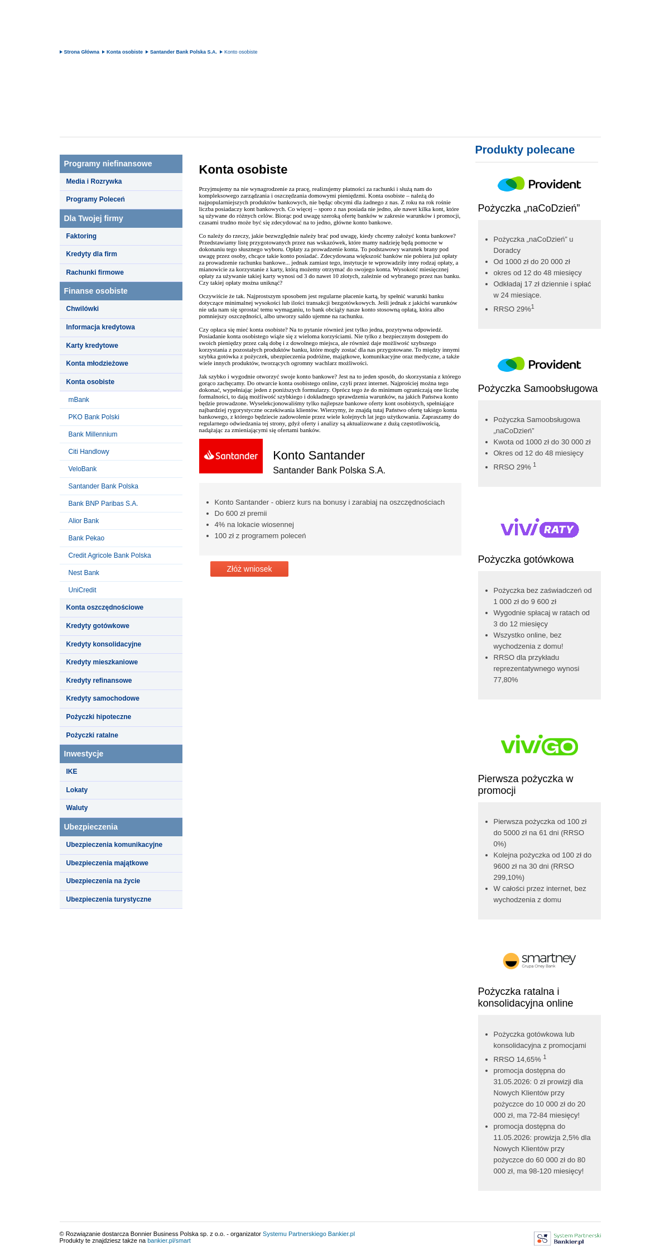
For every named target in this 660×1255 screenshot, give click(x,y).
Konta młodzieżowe (97, 363)
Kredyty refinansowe (99, 680)
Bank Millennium (93, 434)
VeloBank (83, 469)
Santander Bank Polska (103, 486)
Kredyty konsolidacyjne (104, 644)
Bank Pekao (87, 538)
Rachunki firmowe (95, 272)
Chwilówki (82, 309)
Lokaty (77, 790)
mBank (79, 400)
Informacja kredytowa (100, 327)
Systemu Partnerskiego (294, 1233)
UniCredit (83, 590)
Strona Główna (82, 52)
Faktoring (81, 236)
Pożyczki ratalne (92, 735)
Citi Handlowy (89, 452)
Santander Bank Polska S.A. (183, 52)
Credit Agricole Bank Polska (110, 555)
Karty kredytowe (92, 345)
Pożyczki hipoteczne (99, 717)
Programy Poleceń (95, 199)
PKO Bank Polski (94, 417)
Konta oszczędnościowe (105, 607)
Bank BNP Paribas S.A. (103, 503)
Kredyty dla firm (91, 254)
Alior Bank (84, 521)
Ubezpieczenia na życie (103, 881)
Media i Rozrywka (94, 181)
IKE (72, 771)
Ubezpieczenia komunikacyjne (114, 845)
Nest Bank (84, 573)
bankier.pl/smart (169, 1240)
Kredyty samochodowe (102, 698)
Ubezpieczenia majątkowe (107, 863)
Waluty (77, 808)
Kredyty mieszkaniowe (102, 662)
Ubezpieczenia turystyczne (109, 899)
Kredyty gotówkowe (97, 626)
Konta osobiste (125, 52)
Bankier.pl (341, 1233)
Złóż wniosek (249, 568)
